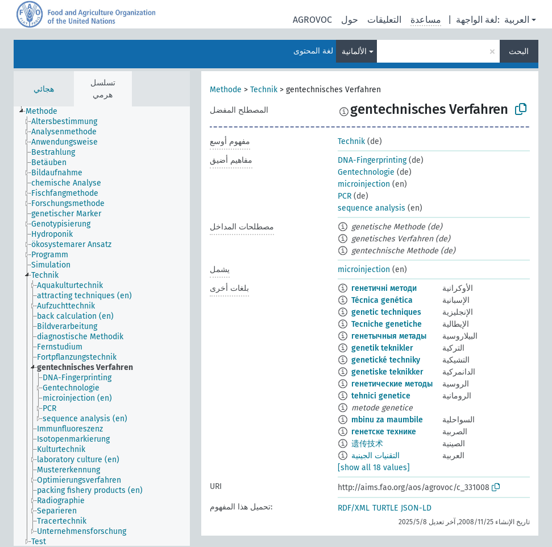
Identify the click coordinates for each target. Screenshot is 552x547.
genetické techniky (385, 360)
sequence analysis (371, 208)
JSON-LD (416, 508)
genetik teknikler (382, 348)
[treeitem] (46, 111)
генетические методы (392, 384)
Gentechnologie (366, 172)
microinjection (364, 184)
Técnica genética (382, 300)
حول (349, 19)
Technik (263, 89)
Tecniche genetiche (386, 324)
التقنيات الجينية (375, 455)
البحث (519, 51)
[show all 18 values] (374, 467)
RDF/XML (354, 508)
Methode (226, 89)
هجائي (44, 89)
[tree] (102, 326)
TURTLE (385, 508)
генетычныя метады (388, 336)
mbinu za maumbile (387, 420)
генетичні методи (384, 288)
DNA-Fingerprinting (372, 160)
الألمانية (354, 51)
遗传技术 (367, 444)
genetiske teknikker (387, 372)
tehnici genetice (380, 396)
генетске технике (383, 432)
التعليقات (384, 19)
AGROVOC (312, 19)
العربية (516, 19)
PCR (344, 196)
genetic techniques (386, 312)
